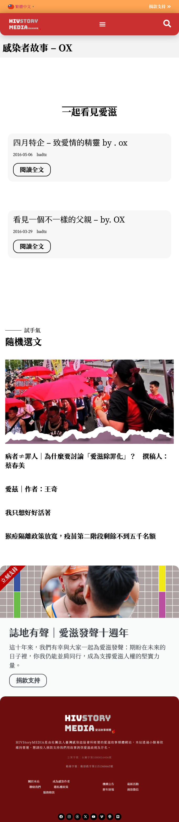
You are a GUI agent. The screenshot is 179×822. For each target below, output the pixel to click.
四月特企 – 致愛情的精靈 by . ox (70, 143)
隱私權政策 (61, 786)
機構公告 (108, 783)
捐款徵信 (133, 789)
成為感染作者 (61, 781)
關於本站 (34, 781)
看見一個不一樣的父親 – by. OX (69, 219)
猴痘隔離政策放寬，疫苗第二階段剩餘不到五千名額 (80, 536)
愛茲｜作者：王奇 (31, 489)
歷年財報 (108, 789)
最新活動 (133, 783)
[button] (102, 24)
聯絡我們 (35, 786)
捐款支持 (28, 680)
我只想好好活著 (28, 512)
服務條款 (49, 792)
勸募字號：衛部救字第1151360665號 (89, 766)
